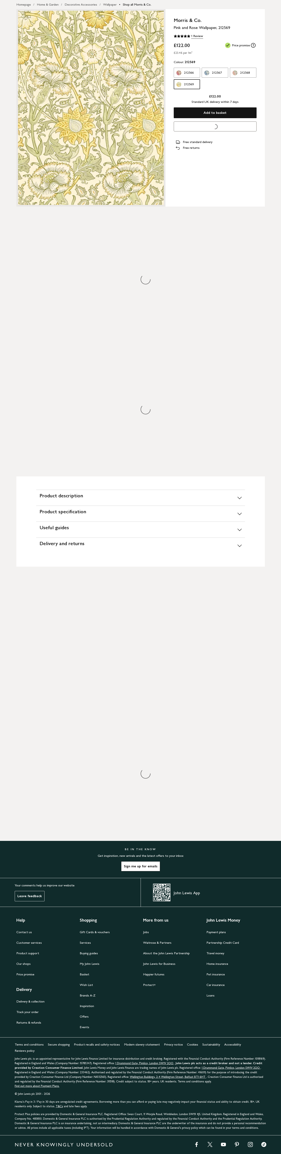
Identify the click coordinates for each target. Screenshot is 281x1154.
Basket (84, 974)
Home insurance (217, 964)
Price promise (25, 974)
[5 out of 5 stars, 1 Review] (188, 36)
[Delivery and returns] (140, 545)
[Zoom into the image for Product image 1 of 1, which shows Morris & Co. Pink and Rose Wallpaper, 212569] (91, 108)
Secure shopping (59, 1044)
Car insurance (215, 985)
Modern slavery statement (142, 1044)
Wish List (86, 985)
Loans (210, 995)
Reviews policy (25, 1051)
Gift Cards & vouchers (95, 932)
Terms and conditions (29, 1044)
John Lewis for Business (159, 964)
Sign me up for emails (140, 866)
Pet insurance (215, 974)
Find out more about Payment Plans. (37, 1086)
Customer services (29, 943)
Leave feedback (29, 896)
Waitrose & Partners (157, 943)
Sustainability (211, 1044)
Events (84, 1027)
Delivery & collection (30, 1001)
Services (85, 943)
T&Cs (59, 1106)
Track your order (27, 1012)
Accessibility (232, 1044)
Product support (27, 953)
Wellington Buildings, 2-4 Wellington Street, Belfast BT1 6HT (168, 1077)
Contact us (24, 932)
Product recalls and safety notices (97, 1044)
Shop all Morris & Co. (137, 4)
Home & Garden (48, 4)
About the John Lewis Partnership (166, 953)
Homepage (23, 4)
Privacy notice (173, 1044)
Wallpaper (110, 4)
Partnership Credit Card (222, 943)
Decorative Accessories (81, 4)
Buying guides (89, 953)
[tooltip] (253, 45)
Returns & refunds (28, 1022)
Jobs (146, 932)
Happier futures (153, 974)
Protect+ (149, 985)
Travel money (215, 953)
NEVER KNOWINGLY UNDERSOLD (64, 1145)
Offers (84, 1016)
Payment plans (216, 932)
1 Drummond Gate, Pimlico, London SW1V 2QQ (144, 1063)
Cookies (192, 1044)
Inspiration (87, 1006)
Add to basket (215, 113)
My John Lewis (89, 964)
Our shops (23, 964)
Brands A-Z (87, 995)
